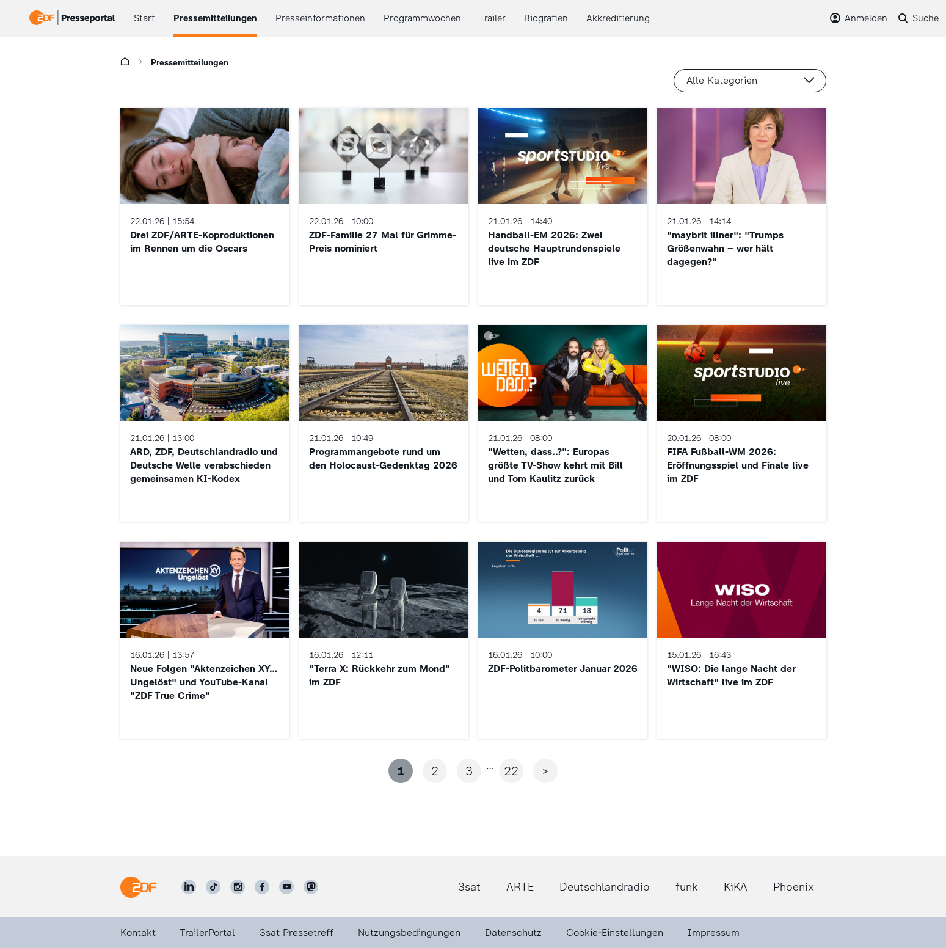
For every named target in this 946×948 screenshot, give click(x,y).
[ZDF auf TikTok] (213, 887)
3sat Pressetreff (296, 932)
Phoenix (793, 887)
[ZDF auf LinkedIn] (188, 887)
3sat (469, 887)
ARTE (520, 887)
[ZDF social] (311, 887)
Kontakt (138, 932)
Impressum (714, 932)
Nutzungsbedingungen (409, 932)
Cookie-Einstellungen (614, 932)
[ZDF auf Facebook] (262, 887)
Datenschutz (513, 932)
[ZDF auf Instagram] (237, 887)
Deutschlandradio (604, 887)
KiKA (736, 887)
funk (686, 887)
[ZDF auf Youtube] (286, 887)
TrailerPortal (207, 932)
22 (511, 771)
